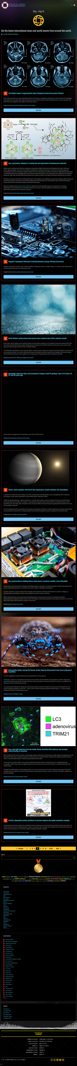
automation (6, 915)
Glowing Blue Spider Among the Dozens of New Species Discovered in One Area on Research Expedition (40, 671)
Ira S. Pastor (8, 994)
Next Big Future (7, 1014)
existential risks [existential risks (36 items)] (73, 877)
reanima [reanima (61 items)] (16, 881)
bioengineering (7, 920)
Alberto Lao (8, 972)
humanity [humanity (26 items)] (27, 879)
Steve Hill (7, 982)
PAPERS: (41, 1052)
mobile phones (23, 272)
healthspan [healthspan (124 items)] (22, 879)
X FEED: (30, 1044)
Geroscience (6, 1009)
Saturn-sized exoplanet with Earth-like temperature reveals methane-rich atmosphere (38, 489)
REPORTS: (41, 1048)
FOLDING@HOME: (30, 1050)
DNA (4, 896)
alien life (5, 906)
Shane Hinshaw (9, 974)
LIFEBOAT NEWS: (42, 1039)
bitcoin (5, 927)
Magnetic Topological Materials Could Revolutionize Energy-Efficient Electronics (36, 261)
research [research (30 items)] (33, 881)
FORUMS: (35, 1055)
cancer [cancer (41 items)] (60, 877)
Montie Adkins (9, 992)
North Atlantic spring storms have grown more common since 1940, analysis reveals (37, 338)
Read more (38, 110)
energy (14, 604)
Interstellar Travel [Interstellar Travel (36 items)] (42, 879)
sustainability (23, 358)
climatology (18, 358)
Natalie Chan (9, 515)
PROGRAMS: (41, 1050)
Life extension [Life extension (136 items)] (54, 879)
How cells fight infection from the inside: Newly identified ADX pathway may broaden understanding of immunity (38, 750)
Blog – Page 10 (38, 12)
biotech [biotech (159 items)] (37, 877)
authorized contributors (13, 34)
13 (45, 848)
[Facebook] (52, 1060)
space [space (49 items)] (41, 881)
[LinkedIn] (57, 1060)
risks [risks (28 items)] (35, 881)
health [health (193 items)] (17, 879)
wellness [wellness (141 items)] (63, 881)
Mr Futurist (6, 1012)
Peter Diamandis (7, 894)
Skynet (5, 902)
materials (18, 193)
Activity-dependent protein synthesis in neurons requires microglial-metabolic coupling (38, 820)
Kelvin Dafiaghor (9, 955)
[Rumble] (63, 1060)
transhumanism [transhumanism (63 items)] (57, 881)
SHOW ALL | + (5, 998)
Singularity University (8, 900)
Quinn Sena (9, 694)
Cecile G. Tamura (9, 967)
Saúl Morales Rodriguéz (11, 438)
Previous (20, 848)
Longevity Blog (7, 1010)
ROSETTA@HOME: (29, 1052)
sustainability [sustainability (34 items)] (44, 881)
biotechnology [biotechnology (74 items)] (43, 877)
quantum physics (23, 193)
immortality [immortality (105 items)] (35, 879)
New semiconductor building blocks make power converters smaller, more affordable (38, 581)
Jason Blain (8, 990)
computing (18, 272)
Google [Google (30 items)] (13, 879)
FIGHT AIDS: (31, 1048)
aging (4, 905)
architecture (6, 909)
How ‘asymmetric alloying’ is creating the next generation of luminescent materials (37, 163)
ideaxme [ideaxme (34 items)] (30, 879)
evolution (15, 515)
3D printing (6, 891)
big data (5, 918)
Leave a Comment (32, 105)
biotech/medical (19, 105)
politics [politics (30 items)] (13, 881)
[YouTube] (60, 1060)
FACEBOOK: (29, 1039)
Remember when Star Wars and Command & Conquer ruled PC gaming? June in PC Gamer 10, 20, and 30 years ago (40, 374)
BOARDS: (41, 1046)
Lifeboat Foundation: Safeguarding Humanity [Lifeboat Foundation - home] (35, 5)
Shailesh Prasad (9, 949)
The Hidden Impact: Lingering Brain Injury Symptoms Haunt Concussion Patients (36, 93)
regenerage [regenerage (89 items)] (21, 881)
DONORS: (34, 1046)
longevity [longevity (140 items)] (66, 879)
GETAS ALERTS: (42, 1041)
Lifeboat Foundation (10, 1060)
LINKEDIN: (30, 1041)
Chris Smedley (9, 996)
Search (74, 857)
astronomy (6, 912)
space (18, 515)
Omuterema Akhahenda (11, 963)
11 (40, 848)
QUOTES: (40, 1055)
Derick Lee (8, 971)
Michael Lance (9, 988)
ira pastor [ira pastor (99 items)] (47, 879)
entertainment (19, 438)
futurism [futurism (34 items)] (10, 879)
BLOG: (40, 1044)
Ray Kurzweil (6, 897)
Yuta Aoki (7, 969)
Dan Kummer (8, 961)
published (26, 757)
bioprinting (6, 924)
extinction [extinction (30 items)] (4, 879)
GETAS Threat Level (38, 1034)
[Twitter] (54, 1060)
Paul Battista (8, 951)
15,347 (51, 848)
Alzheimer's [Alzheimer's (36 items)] (9, 877)
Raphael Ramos (9, 976)
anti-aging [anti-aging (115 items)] (14, 877)
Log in (4, 34)
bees (4, 917)
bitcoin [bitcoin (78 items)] (49, 877)
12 (43, 848)
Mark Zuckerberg (7, 903)
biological (5, 921)
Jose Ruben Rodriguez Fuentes (13, 959)
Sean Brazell (8, 980)
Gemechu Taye (9, 953)
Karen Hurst (8, 957)
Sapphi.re (23, 1060)
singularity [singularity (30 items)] (37, 881)
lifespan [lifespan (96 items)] (61, 879)
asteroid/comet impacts (9, 911)
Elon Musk (6, 899)
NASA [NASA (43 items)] (70, 879)
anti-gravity (6, 908)
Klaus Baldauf (9, 965)
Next (57, 848)
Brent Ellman (8, 984)
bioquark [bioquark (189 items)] (32, 877)
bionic (4, 923)
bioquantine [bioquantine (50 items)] (26, 876)
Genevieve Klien (9, 939)
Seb (6, 986)
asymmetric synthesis (25, 186)
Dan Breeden (8, 947)
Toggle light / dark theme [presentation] (75, 5)
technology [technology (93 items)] (50, 881)
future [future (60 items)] (7, 879)
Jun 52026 (5, 93)
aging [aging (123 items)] (3, 877)
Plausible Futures (7, 1016)
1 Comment (21, 694)
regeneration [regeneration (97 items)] (27, 881)
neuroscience (25, 105)
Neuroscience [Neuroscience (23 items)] (73, 879)
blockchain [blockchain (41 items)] (53, 877)
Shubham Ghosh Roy (11, 105)
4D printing (6, 893)
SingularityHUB (7, 1018)
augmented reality (7, 914)
